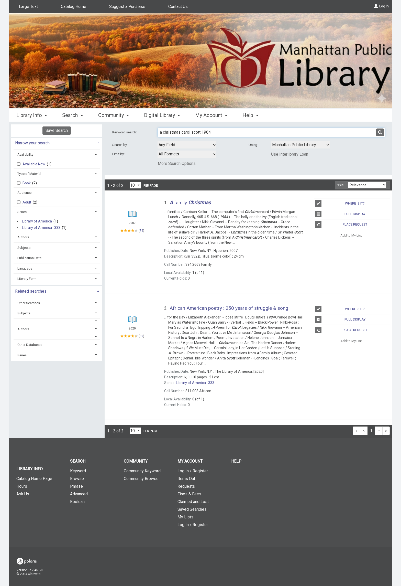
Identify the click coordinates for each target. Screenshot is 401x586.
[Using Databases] (300, 144)
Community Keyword (142, 470)
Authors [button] (23, 237)
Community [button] (113, 115)
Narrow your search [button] (32, 143)
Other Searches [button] (28, 303)
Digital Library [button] (162, 115)
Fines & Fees (189, 494)
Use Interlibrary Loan (289, 154)
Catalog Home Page (34, 478)
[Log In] (376, 6)
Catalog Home (73, 6)
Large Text (28, 6)
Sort (341, 185)
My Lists (185, 517)
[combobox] (187, 144)
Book (27, 183)
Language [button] (24, 268)
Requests (186, 486)
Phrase (76, 486)
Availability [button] (25, 154)
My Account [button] (211, 115)
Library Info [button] (31, 115)
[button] (57, 321)
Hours (21, 486)
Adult (27, 202)
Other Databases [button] (29, 345)
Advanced (79, 494)
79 (141, 230)
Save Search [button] (57, 130)
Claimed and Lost (193, 501)
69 (141, 336)
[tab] (56, 142)
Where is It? (340, 203)
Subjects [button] (23, 248)
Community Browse (141, 478)
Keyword (78, 470)
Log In (384, 6)
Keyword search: (125, 132)
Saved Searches (192, 509)
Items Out (186, 478)
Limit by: (118, 154)
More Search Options (177, 163)
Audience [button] (24, 193)
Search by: (120, 145)
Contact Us (178, 6)
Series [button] (22, 212)
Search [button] (72, 115)
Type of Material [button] (29, 174)
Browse (77, 478)
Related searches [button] (31, 291)
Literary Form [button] (27, 279)
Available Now (34, 164)
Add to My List (351, 235)
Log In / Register (192, 470)
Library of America (37, 221)
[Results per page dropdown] (135, 185)
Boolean (77, 501)
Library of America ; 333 (41, 228)
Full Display (340, 214)
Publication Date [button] (29, 258)
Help (236, 461)
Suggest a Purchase (127, 6)
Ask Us (22, 494)
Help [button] (250, 115)
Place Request (341, 224)
